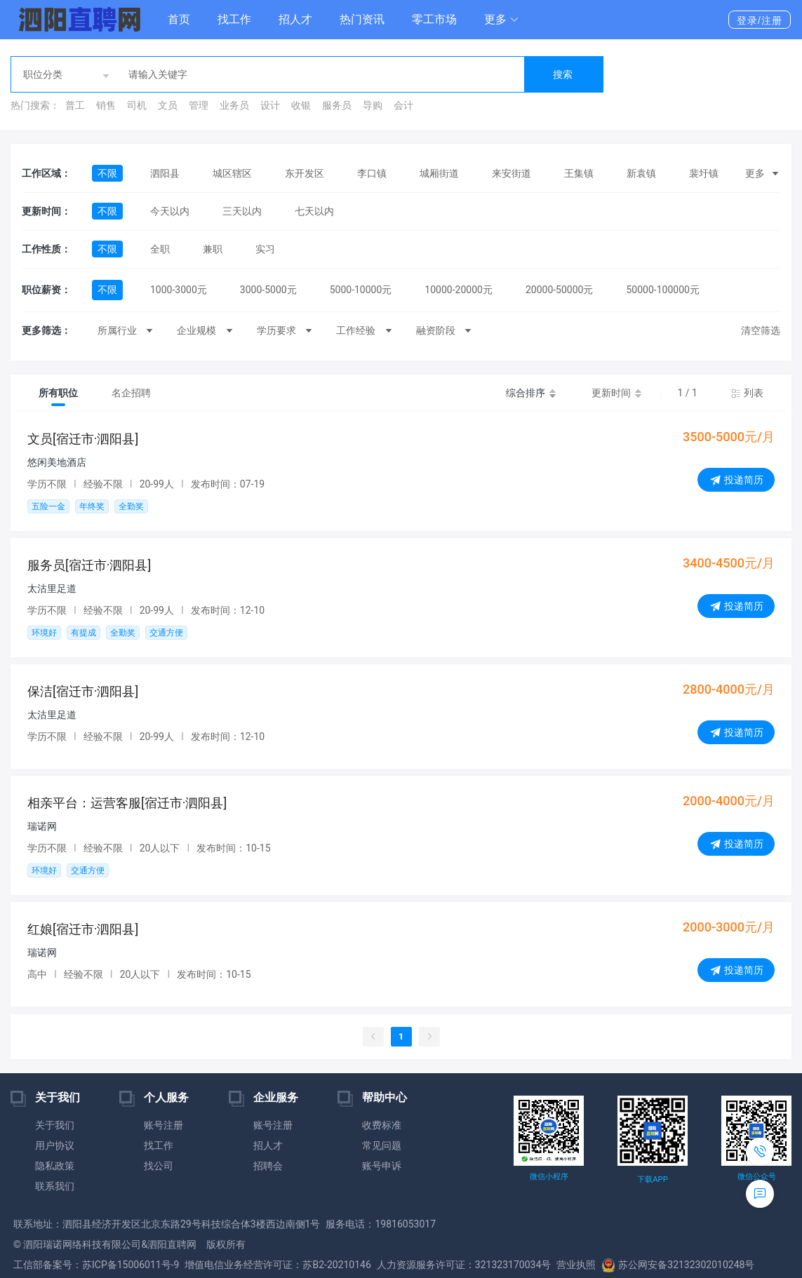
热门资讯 (362, 19)
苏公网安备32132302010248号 (677, 1264)
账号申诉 (381, 1165)
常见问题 (381, 1145)
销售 (106, 105)
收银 (301, 105)
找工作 (234, 19)
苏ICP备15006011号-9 (130, 1264)
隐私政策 (54, 1165)
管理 (198, 105)
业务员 (234, 105)
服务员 (337, 105)
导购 (372, 105)
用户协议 (54, 1145)
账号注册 (163, 1125)
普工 (75, 105)
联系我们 (54, 1186)
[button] (501, 19)
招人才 (295, 19)
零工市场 (434, 19)
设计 (270, 105)
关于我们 (54, 1125)
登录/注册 (759, 20)
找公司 (158, 1165)
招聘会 (268, 1165)
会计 (403, 105)
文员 (168, 105)
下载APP (652, 1179)
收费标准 (381, 1125)
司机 (137, 105)
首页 (179, 19)
